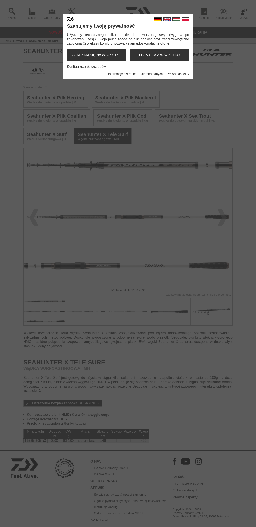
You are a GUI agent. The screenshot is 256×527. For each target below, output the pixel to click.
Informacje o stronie (122, 74)
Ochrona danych (151, 74)
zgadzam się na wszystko (96, 55)
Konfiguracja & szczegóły (86, 66)
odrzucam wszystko (159, 55)
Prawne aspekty (178, 74)
